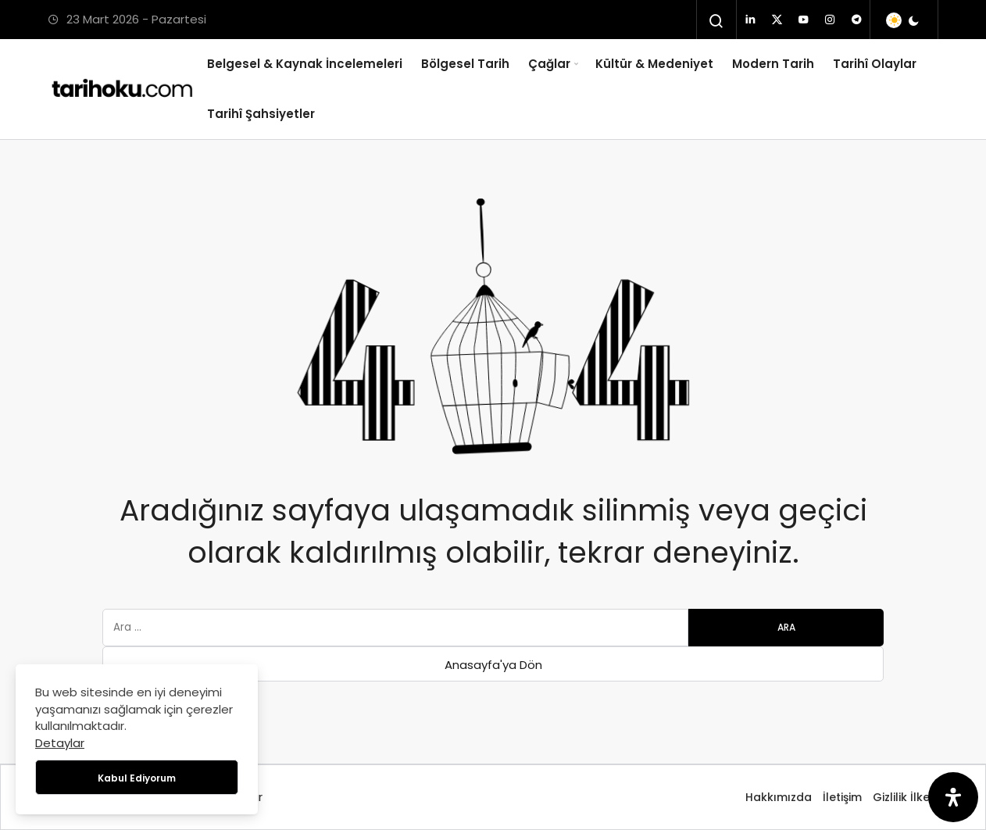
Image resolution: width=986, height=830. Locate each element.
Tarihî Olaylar (874, 63)
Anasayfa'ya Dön (493, 664)
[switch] (903, 20)
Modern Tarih (773, 63)
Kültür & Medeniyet (654, 63)
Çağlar (549, 63)
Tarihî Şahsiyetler (261, 114)
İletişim (842, 797)
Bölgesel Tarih (465, 63)
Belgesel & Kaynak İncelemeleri (304, 63)
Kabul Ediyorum (137, 778)
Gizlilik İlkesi (905, 797)
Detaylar (59, 743)
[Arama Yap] (716, 21)
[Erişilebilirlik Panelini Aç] (953, 797)
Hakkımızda (778, 797)
